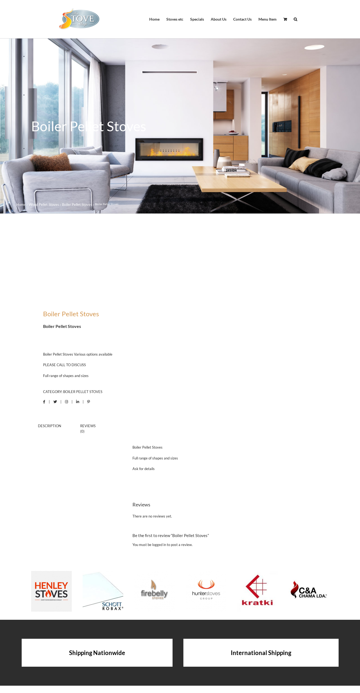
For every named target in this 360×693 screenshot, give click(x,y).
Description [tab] (49, 426)
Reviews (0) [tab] (88, 428)
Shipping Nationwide (97, 652)
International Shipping (261, 652)
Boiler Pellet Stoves (82, 391)
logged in (159, 544)
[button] (295, 19)
